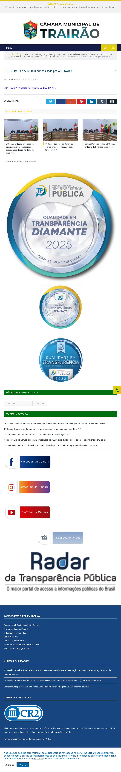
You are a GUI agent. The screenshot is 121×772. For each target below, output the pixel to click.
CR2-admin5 (13, 89)
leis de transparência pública (44, 741)
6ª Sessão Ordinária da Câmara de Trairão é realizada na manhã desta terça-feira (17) (59, 156)
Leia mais (38, 758)
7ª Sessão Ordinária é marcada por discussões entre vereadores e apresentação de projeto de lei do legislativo (60, 7)
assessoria (73, 737)
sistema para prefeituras (40, 737)
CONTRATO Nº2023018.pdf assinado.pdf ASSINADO (30, 97)
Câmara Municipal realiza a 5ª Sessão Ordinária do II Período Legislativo (36, 443)
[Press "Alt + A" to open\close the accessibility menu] (117, 390)
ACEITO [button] (22, 764)
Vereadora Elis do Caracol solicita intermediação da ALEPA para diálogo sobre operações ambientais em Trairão (55, 449)
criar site (22, 737)
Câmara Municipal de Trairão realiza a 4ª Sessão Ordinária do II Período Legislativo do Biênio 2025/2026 (51, 454)
